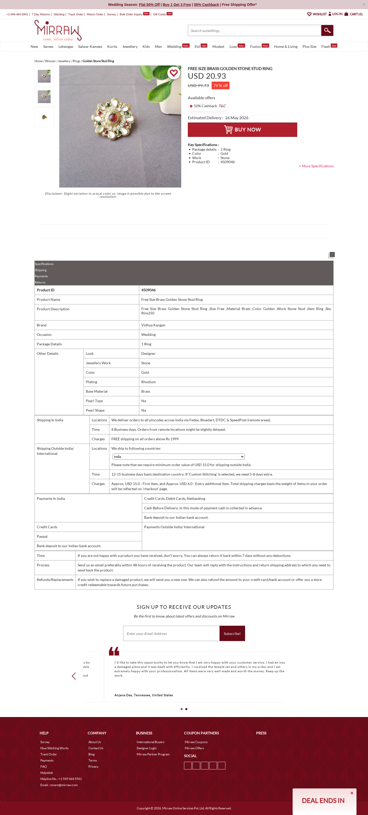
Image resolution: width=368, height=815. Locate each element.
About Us (94, 742)
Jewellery (129, 46)
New (34, 46)
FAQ (43, 766)
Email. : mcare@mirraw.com (59, 785)
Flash (329, 46)
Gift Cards (162, 14)
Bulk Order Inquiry (131, 14)
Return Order (95, 14)
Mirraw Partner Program (153, 754)
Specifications (44, 264)
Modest (218, 46)
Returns (40, 282)
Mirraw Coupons (196, 742)
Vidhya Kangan (153, 325)
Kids (146, 46)
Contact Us (95, 748)
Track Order (75, 14)
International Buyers (150, 742)
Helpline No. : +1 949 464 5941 (61, 779)
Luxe (237, 46)
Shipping (41, 270)
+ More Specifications (316, 166)
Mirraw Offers (194, 748)
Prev (75, 676)
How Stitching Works (54, 748)
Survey (111, 14)
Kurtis (112, 46)
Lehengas (66, 46)
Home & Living (285, 46)
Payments (41, 276)
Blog (91, 754)
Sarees (48, 46)
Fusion (259, 46)
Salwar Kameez (90, 46)
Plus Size (309, 46)
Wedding (178, 46)
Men (158, 46)
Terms (92, 760)
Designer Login (147, 748)
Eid (201, 46)
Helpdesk (46, 773)
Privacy (93, 766)
